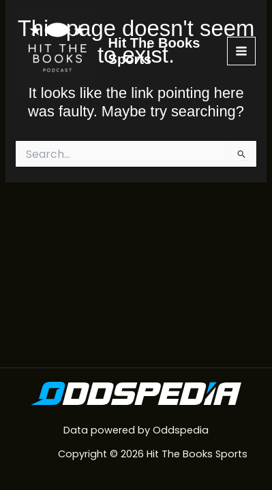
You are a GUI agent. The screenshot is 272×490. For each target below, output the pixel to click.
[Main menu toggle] (241, 51)
